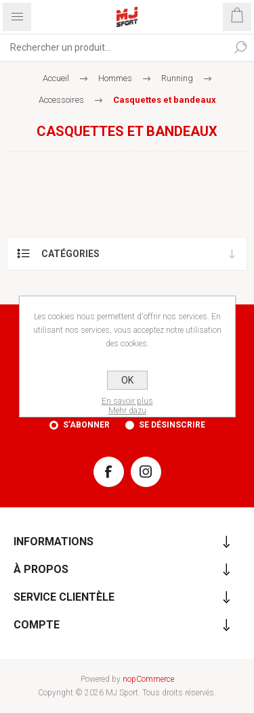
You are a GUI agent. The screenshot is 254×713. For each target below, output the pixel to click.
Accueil (56, 78)
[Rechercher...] (113, 47)
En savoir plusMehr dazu (127, 405)
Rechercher (240, 47)
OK (127, 380)
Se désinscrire (172, 425)
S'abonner (86, 425)
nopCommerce (148, 679)
